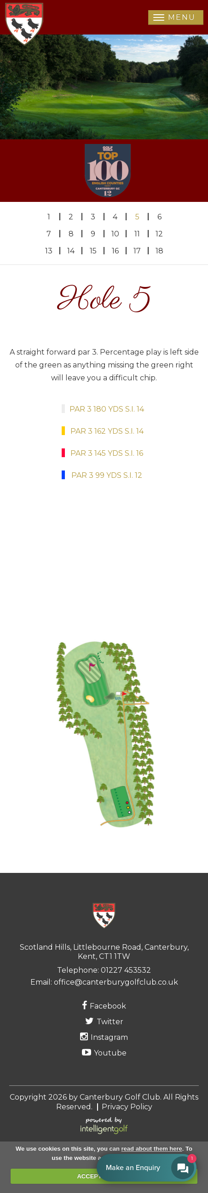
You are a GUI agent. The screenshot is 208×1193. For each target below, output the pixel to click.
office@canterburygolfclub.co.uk (116, 982)
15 (93, 251)
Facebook (104, 1005)
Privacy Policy (127, 1106)
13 (48, 251)
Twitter (104, 1021)
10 (115, 233)
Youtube (104, 1052)
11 (137, 233)
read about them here (151, 1148)
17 (137, 251)
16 (115, 251)
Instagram (104, 1037)
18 (159, 251)
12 (159, 233)
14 (71, 251)
